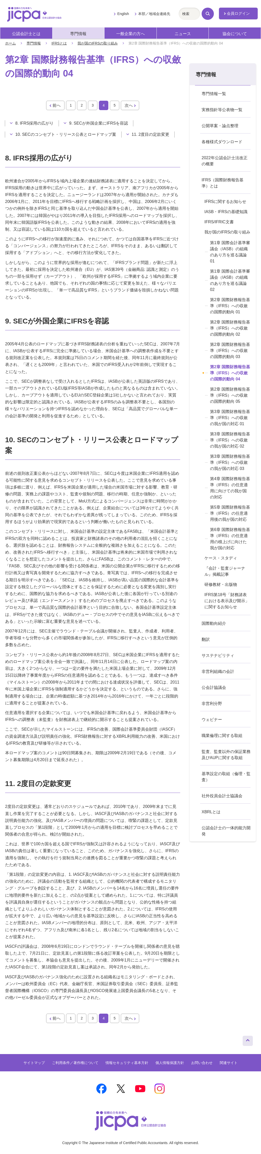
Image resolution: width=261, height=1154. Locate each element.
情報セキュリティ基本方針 (127, 1063)
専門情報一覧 (214, 94)
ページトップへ (248, 1039)
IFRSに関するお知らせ (225, 201)
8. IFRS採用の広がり (34, 123)
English (123, 14)
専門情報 (78, 34)
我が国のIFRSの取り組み (97, 43)
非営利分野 (212, 703)
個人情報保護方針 (169, 1063)
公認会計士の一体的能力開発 (226, 831)
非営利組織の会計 (218, 671)
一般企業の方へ (130, 34)
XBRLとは (211, 812)
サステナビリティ (218, 655)
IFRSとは (59, 43)
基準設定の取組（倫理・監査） (226, 777)
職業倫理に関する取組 (222, 735)
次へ (129, 105)
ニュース (183, 34)
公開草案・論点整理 (220, 126)
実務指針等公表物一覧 (222, 110)
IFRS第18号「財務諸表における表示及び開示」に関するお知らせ (226, 601)
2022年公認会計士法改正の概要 (224, 161)
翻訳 (206, 639)
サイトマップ (34, 1063)
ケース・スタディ (220, 558)
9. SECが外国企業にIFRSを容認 (98, 123)
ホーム (10, 43)
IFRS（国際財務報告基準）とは (222, 183)
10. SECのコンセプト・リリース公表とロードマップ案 (65, 134)
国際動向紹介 (214, 623)
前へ (57, 105)
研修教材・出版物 (220, 584)
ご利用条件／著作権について (75, 1063)
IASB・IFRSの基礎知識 (225, 212)
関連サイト (229, 1063)
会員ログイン (238, 13)
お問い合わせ (202, 1063)
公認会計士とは (26, 34)
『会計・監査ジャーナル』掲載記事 (224, 571)
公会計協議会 (214, 687)
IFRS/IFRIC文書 (219, 222)
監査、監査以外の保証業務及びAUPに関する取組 (226, 754)
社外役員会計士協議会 (222, 796)
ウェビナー (212, 719)
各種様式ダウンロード (222, 142)
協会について (235, 34)
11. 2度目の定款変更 (150, 134)
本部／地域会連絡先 (154, 14)
